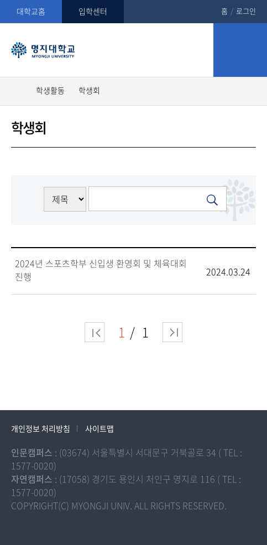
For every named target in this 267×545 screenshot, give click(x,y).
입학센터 (92, 11)
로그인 (246, 11)
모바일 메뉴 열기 (240, 50)
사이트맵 (99, 428)
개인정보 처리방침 (40, 428)
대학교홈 (31, 11)
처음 (94, 332)
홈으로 (18, 90)
